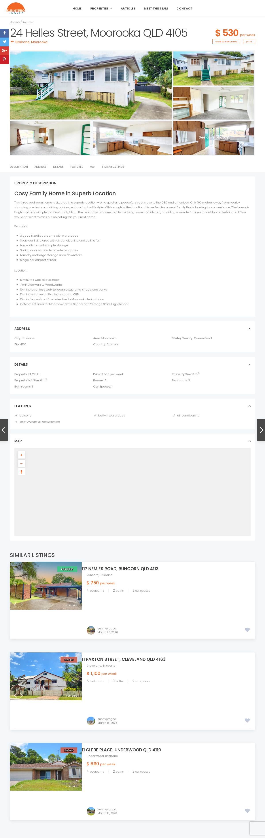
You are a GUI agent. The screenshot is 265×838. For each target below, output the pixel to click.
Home (77, 8)
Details (58, 167)
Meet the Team (156, 8)
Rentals (28, 22)
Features (76, 167)
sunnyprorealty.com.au (124, 804)
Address (40, 167)
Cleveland (94, 636)
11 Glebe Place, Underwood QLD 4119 (126, 691)
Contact (184, 8)
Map (93, 167)
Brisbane (22, 42)
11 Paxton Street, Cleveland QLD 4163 (128, 630)
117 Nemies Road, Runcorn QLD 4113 (125, 569)
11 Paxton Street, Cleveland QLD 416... (224, 798)
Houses (15, 22)
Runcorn (92, 575)
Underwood (95, 697)
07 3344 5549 (117, 789)
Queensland (203, 338)
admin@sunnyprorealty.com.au (130, 799)
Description (19, 167)
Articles (128, 8)
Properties (99, 8)
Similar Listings (113, 167)
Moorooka (39, 42)
